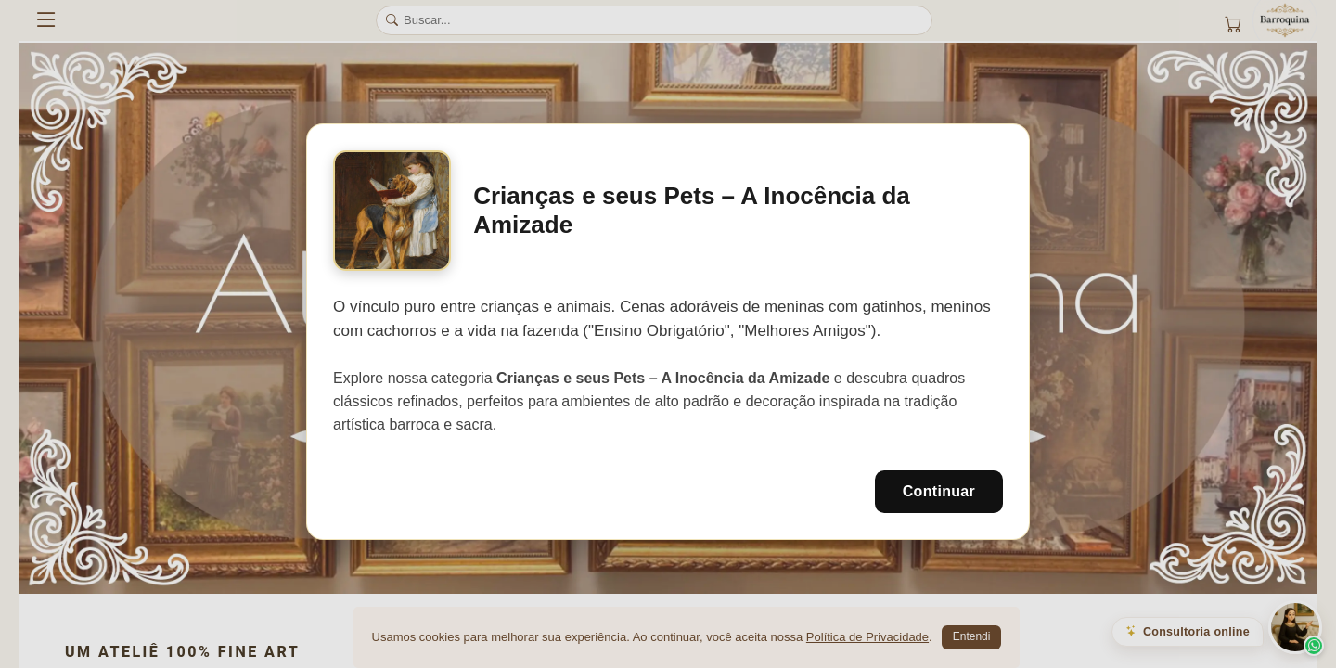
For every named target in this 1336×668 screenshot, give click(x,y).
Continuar (939, 491)
